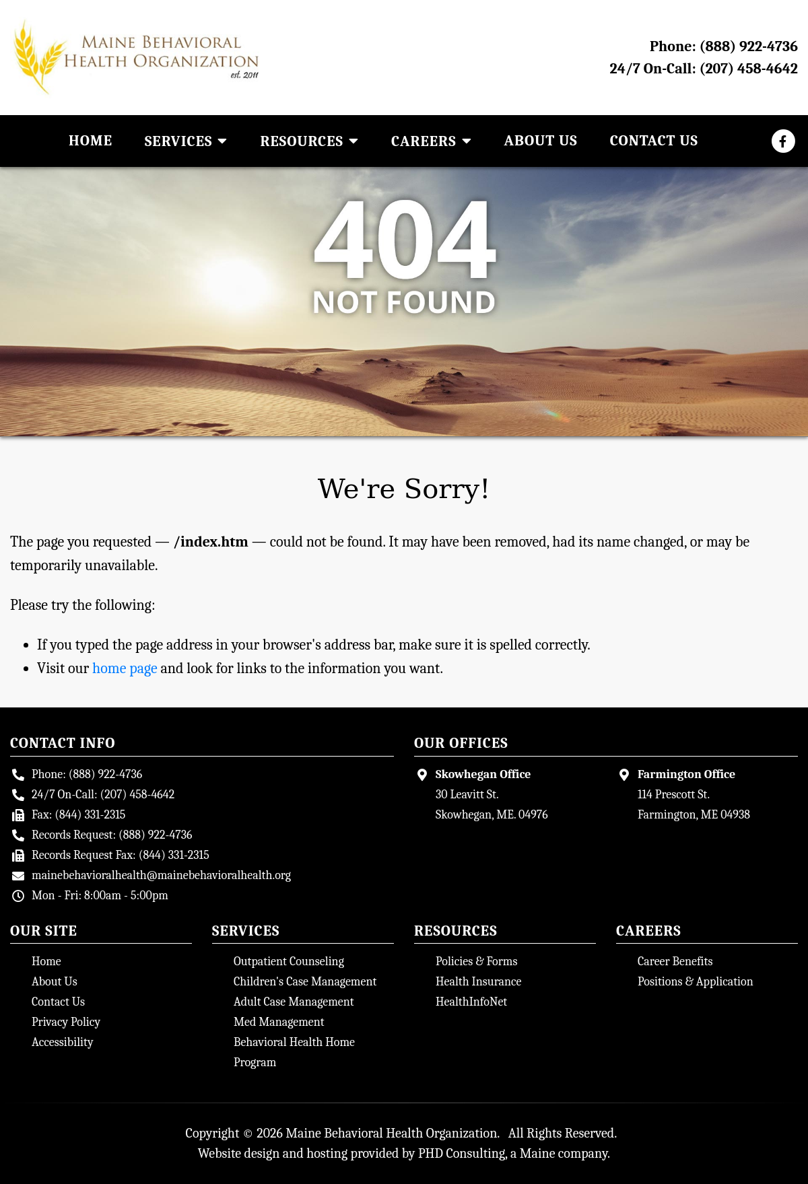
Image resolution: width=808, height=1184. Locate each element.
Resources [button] (309, 141)
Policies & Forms (477, 961)
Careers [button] (431, 141)
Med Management (279, 1022)
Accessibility (63, 1042)
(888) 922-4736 (749, 46)
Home (90, 140)
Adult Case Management (294, 1002)
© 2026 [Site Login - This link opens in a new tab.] (262, 1133)
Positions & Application (695, 982)
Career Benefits (675, 961)
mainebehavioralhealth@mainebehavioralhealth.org (161, 875)
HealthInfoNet (471, 1002)
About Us (541, 140)
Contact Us (654, 140)
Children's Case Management (305, 982)
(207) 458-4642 (748, 68)
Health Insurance (479, 982)
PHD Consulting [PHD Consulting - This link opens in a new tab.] (461, 1153)
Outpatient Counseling (289, 961)
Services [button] (186, 141)
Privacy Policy (66, 1022)
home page (125, 668)
